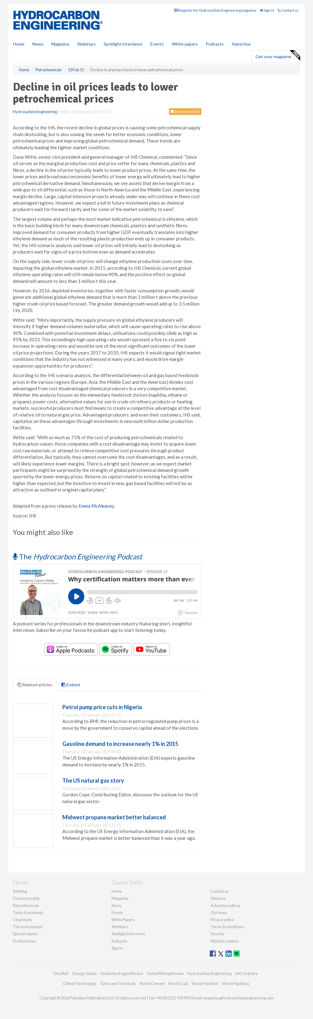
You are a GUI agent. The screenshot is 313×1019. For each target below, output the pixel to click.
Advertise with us (225, 905)
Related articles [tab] (34, 684)
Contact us (288, 10)
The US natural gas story (93, 780)
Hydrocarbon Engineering (35, 111)
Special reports (25, 933)
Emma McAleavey (96, 506)
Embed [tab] (70, 684)
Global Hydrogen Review (121, 973)
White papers (185, 43)
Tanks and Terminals (118, 983)
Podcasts (215, 43)
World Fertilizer (205, 983)
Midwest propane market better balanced (114, 817)
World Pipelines (235, 983)
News (116, 905)
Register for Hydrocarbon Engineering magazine (215, 10)
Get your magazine (278, 55)
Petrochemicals (26, 905)
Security (217, 933)
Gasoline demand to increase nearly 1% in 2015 (120, 743)
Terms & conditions (227, 926)
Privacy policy (222, 919)
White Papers (123, 919)
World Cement (152, 983)
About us (218, 898)
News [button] (37, 43)
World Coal (178, 983)
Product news (24, 941)
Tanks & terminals (28, 912)
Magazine (60, 43)
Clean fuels (22, 919)
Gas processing (26, 898)
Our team (219, 912)
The (77, 556)
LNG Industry (246, 973)
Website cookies (225, 941)
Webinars (86, 43)
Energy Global (84, 973)
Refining (20, 891)
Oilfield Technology (79, 983)
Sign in (267, 10)
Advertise (241, 43)
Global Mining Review (165, 973)
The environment (27, 926)
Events (157, 43)
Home (18, 43)
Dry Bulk (61, 973)
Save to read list (185, 111)
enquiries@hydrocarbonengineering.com (238, 997)
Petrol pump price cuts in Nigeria (102, 707)
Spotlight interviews (123, 43)
